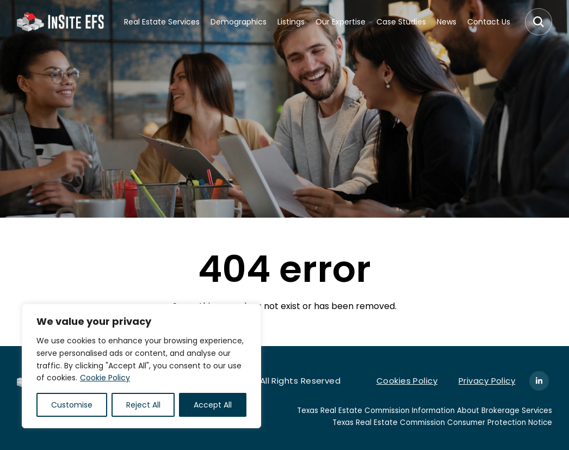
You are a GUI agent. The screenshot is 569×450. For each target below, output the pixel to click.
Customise (71, 404)
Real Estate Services (162, 21)
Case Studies (401, 21)
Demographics (239, 21)
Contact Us (488, 21)
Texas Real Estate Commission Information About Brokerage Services (424, 410)
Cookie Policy (105, 377)
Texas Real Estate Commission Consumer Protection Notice (442, 422)
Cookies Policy (406, 380)
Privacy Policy (487, 380)
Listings (291, 21)
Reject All (143, 404)
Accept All (213, 404)
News (446, 21)
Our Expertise (341, 21)
